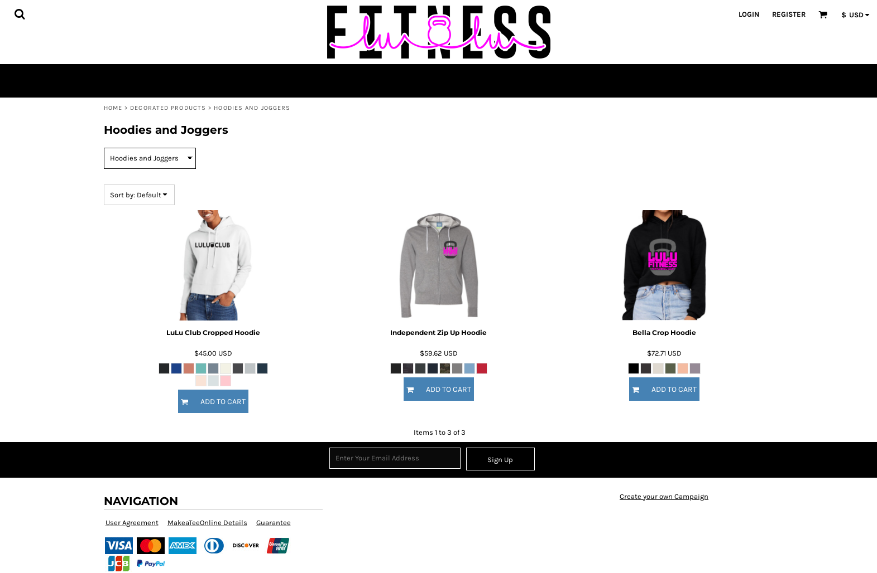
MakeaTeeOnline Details (207, 522)
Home (113, 107)
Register (789, 14)
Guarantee (273, 522)
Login (749, 14)
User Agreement (132, 522)
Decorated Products (168, 107)
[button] (19, 14)
